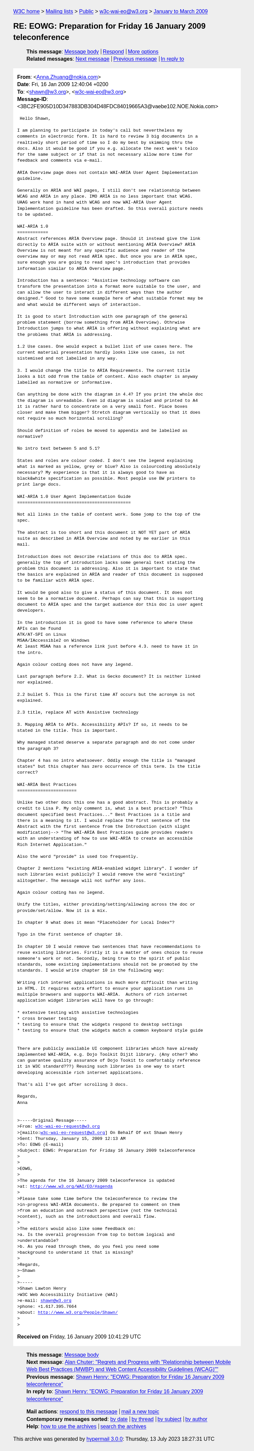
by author (196, 1419)
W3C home (26, 11)
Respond (113, 51)
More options (143, 51)
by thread (143, 1419)
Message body (81, 51)
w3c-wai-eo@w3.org (124, 11)
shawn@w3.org (47, 92)
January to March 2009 (180, 11)
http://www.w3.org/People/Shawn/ (78, 1313)
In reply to (172, 59)
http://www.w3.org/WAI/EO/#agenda (71, 1187)
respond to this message (88, 1411)
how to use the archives (69, 1426)
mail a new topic (140, 1411)
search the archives (124, 1426)
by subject (169, 1419)
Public (86, 11)
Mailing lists (59, 11)
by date (118, 1419)
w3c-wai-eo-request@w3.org (67, 1127)
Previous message (135, 59)
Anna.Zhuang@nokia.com (67, 77)
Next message (92, 59)
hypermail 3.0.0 (104, 1439)
